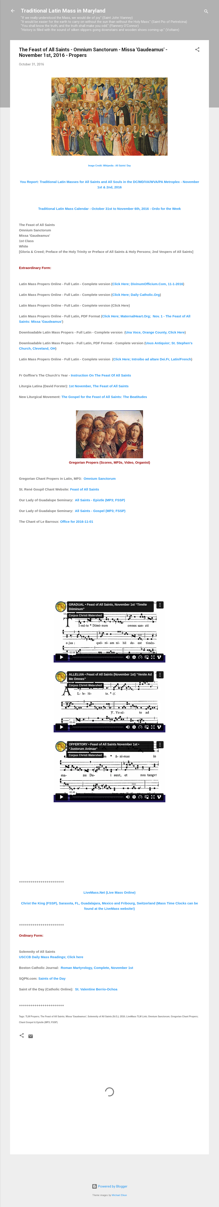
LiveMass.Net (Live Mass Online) (110, 892)
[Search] (206, 12)
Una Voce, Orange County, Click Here (155, 332)
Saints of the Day (52, 978)
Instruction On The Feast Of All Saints (101, 375)
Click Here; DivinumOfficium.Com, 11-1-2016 (147, 284)
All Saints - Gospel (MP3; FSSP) (100, 511)
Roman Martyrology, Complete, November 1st (97, 968)
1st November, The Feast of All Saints (98, 386)
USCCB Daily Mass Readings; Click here (51, 957)
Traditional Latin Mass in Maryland (63, 11)
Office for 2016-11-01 (76, 521)
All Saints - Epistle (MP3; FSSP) (100, 500)
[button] (197, 50)
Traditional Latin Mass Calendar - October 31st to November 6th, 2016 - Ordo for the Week (109, 209)
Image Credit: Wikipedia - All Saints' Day (109, 165)
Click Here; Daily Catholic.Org (136, 295)
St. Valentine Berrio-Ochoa (96, 989)
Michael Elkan (119, 1195)
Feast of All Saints (84, 489)
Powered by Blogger (109, 1186)
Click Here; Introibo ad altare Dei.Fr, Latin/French (152, 359)
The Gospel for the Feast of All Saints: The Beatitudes (104, 397)
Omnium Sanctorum (100, 478)
